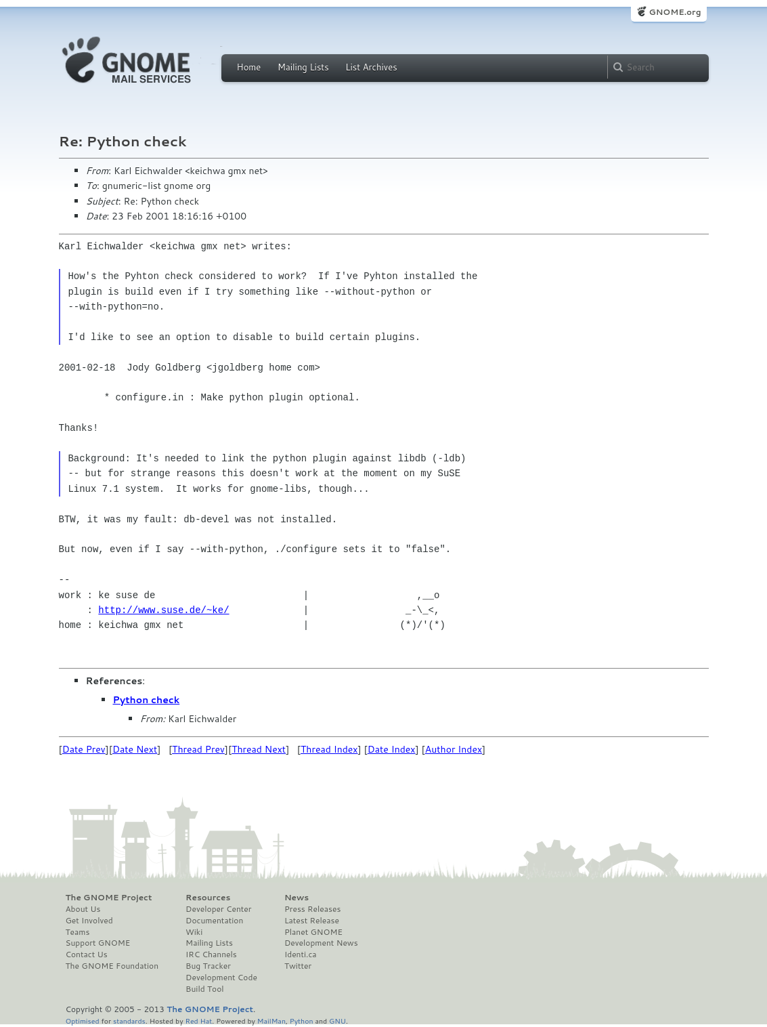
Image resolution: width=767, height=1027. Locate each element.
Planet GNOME (313, 932)
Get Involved (89, 920)
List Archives (371, 67)
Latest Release (311, 920)
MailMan (271, 1020)
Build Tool (204, 989)
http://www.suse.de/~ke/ (163, 610)
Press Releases (312, 909)
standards (129, 1020)
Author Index (453, 749)
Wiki (193, 932)
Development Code (221, 977)
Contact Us (87, 954)
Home (249, 67)
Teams (78, 932)
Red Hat (198, 1020)
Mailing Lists (303, 67)
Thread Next (259, 749)
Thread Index (329, 749)
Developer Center (218, 909)
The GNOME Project (109, 897)
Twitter (297, 966)
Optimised (83, 1020)
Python (301, 1020)
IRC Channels (211, 954)
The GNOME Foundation (112, 966)
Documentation (214, 920)
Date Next (134, 749)
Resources (207, 897)
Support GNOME (98, 943)
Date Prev (84, 749)
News (296, 897)
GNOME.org (675, 12)
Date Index (392, 749)
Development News (321, 943)
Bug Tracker (208, 966)
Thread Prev (198, 749)
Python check (146, 700)
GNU (337, 1020)
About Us (83, 909)
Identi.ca (300, 954)
